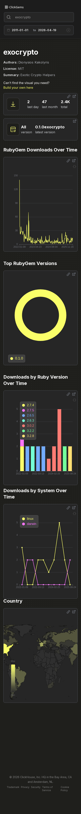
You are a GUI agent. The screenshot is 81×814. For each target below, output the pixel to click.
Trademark (13, 787)
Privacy (25, 787)
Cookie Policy (65, 789)
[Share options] (69, 96)
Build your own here (18, 88)
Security (35, 787)
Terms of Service (47, 789)
